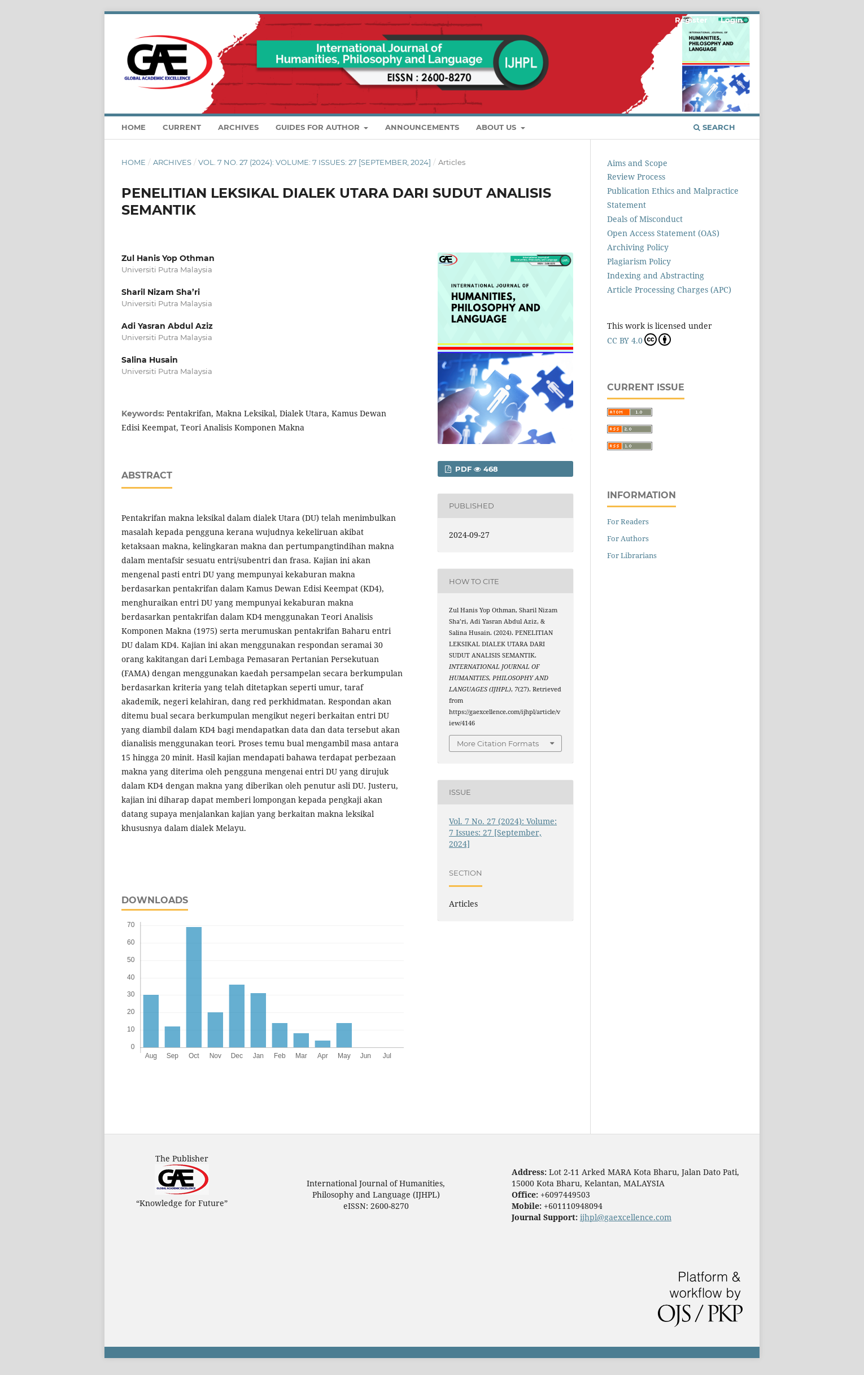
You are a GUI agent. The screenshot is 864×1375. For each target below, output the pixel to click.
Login (732, 19)
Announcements (422, 127)
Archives (238, 127)
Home (133, 127)
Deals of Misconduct (645, 219)
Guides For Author (319, 127)
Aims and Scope (637, 163)
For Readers (628, 521)
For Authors (628, 538)
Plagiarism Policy (639, 261)
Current (182, 127)
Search (714, 127)
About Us (497, 127)
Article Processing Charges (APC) (669, 289)
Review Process (636, 176)
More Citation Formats (498, 743)
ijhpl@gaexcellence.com (625, 1217)
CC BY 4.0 (639, 339)
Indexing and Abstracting (655, 275)
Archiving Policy (638, 247)
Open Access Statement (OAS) (663, 233)
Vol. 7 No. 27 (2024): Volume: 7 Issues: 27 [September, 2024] (314, 162)
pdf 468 (475, 468)
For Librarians (632, 555)
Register (691, 19)
